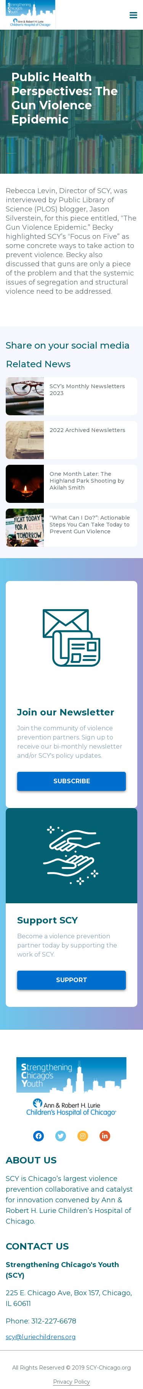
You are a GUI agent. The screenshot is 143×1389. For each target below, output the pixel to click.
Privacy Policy (71, 1381)
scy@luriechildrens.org (41, 1337)
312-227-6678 (53, 1321)
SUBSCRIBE (71, 781)
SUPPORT (71, 980)
